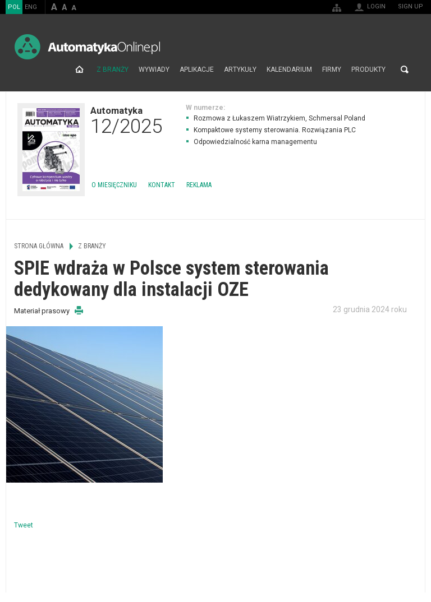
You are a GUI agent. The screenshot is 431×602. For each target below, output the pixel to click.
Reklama (199, 185)
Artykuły (240, 69)
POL (14, 7)
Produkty (368, 69)
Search (404, 69)
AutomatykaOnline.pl (87, 46)
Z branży (113, 69)
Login (376, 6)
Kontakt (161, 185)
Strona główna (79, 69)
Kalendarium (289, 69)
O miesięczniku (114, 185)
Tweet (23, 525)
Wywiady (154, 69)
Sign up (410, 6)
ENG (31, 7)
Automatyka (126, 120)
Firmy (331, 69)
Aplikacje (197, 69)
